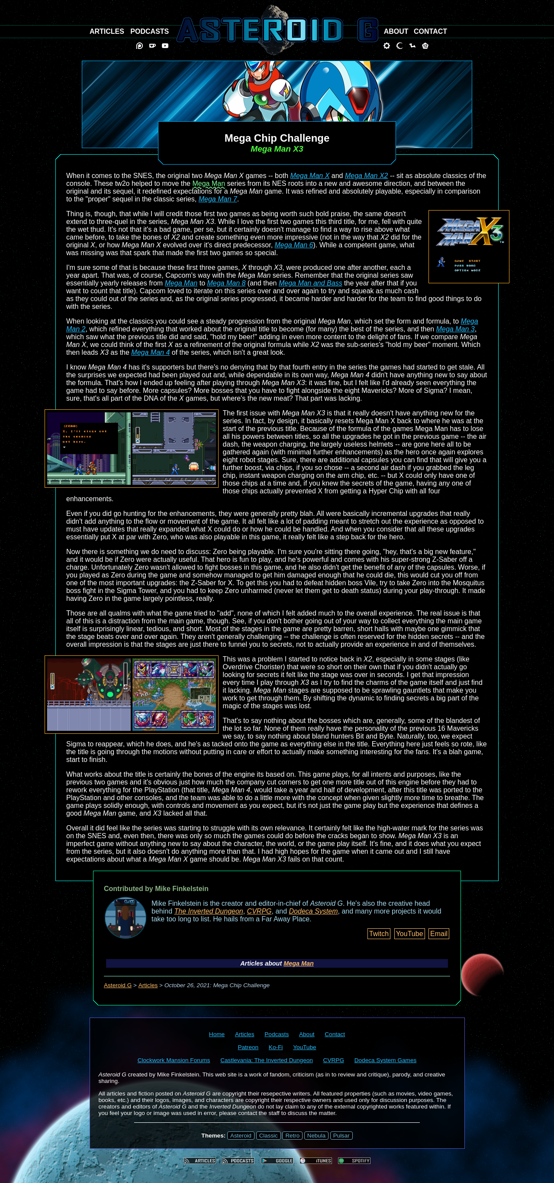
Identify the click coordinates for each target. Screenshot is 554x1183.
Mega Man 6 (294, 245)
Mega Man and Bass (310, 283)
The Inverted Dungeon (208, 911)
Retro (292, 1135)
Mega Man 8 (226, 283)
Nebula (316, 1135)
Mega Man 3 (455, 329)
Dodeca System (313, 911)
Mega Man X (310, 175)
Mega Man (208, 183)
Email (439, 933)
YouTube (409, 933)
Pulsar (341, 1135)
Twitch (379, 933)
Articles (148, 985)
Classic (268, 1135)
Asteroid (240, 1135)
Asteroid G (118, 985)
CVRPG (259, 911)
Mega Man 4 (150, 352)
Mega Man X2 (366, 175)
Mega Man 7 (218, 199)
